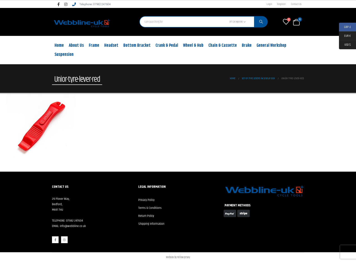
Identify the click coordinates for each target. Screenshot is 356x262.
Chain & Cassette (222, 45)
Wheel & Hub (193, 45)
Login (269, 4)
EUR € (345, 36)
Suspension (64, 54)
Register (281, 4)
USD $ (345, 44)
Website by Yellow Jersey (178, 257)
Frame (94, 45)
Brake (247, 45)
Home (59, 45)
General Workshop (271, 45)
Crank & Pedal (167, 45)
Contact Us (296, 4)
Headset (111, 45)
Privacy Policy (146, 200)
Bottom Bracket (137, 45)
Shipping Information (151, 223)
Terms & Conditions (150, 207)
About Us (76, 45)
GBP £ (345, 27)
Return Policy (146, 215)
